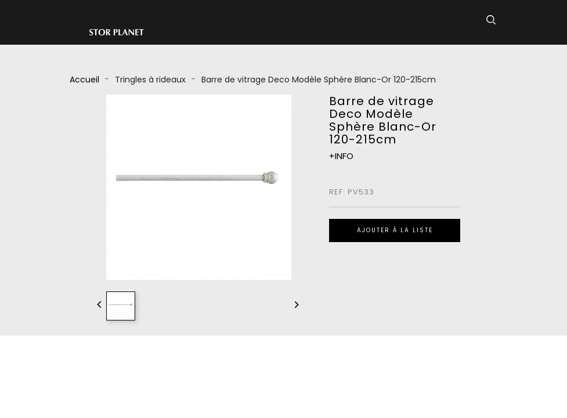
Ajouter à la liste (395, 230)
